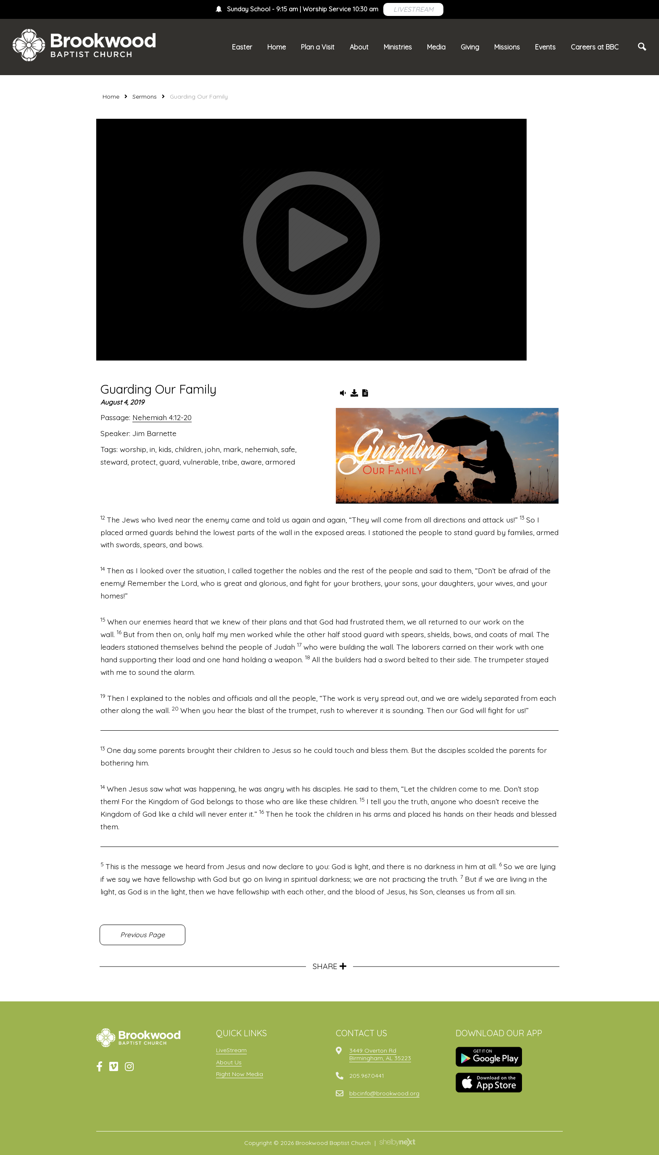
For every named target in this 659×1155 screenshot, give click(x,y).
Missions (507, 47)
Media (436, 47)
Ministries (398, 47)
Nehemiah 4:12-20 (162, 417)
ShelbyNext (397, 1142)
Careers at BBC (595, 47)
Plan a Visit (318, 47)
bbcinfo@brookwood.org (384, 1093)
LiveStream (231, 1050)
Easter (242, 47)
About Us (229, 1062)
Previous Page (142, 934)
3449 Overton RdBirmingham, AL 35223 (380, 1054)
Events (545, 47)
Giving (470, 47)
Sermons (144, 96)
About (359, 47)
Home (276, 47)
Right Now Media (239, 1074)
